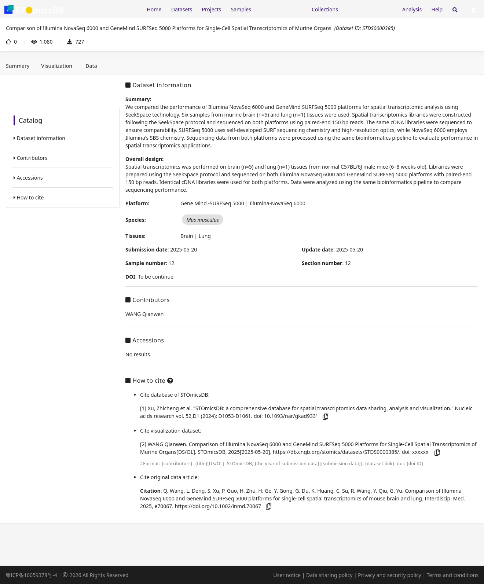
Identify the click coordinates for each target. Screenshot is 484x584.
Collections (325, 9)
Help (437, 9)
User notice (287, 575)
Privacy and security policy (389, 575)
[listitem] (62, 138)
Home (154, 9)
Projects (211, 9)
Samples (241, 9)
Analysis (412, 9)
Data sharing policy (329, 575)
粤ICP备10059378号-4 (31, 575)
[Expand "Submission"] (370, 9)
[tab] (17, 66)
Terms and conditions (452, 575)
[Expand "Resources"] (281, 9)
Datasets (181, 9)
